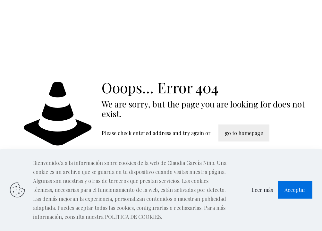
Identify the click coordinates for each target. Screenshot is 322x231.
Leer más (262, 189)
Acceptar (295, 189)
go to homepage (244, 133)
